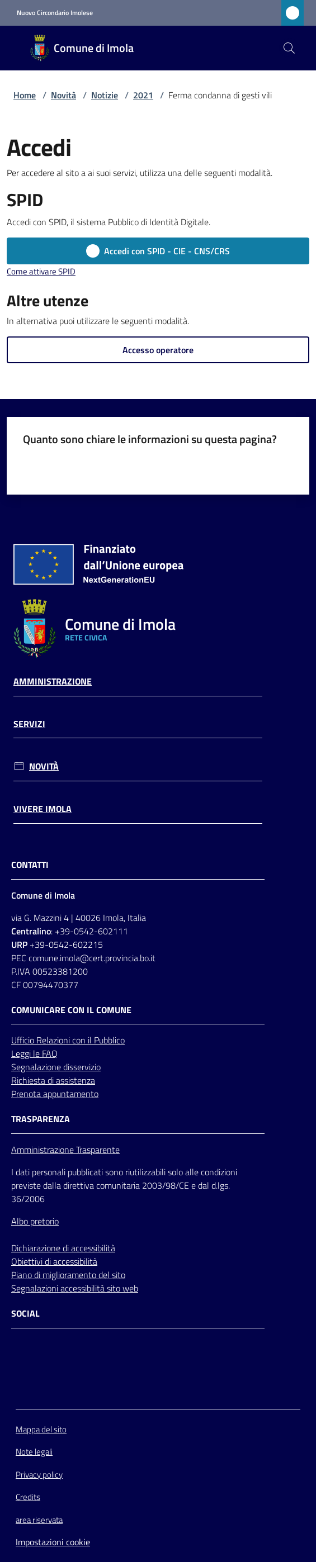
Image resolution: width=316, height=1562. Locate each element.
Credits (28, 1496)
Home (24, 95)
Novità (63, 95)
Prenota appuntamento (54, 1093)
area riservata (39, 1519)
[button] (289, 48)
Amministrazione (52, 681)
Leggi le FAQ (34, 1053)
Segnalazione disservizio (56, 1067)
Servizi (29, 724)
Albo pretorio (35, 1221)
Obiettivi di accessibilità (54, 1261)
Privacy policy (39, 1474)
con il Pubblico (98, 1040)
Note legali (34, 1451)
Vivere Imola (42, 809)
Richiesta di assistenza (53, 1080)
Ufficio (23, 1040)
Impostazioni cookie (53, 1542)
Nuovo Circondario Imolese (55, 13)
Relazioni (54, 1040)
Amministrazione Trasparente (65, 1149)
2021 (143, 95)
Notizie (104, 95)
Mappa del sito (41, 1429)
